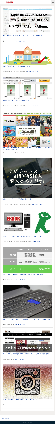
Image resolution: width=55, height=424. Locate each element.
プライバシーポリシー (7, 418)
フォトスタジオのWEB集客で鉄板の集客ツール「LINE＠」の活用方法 (23, 274)
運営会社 (3, 418)
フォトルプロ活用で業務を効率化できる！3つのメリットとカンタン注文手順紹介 (26, 354)
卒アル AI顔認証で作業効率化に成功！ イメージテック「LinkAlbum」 (23, 35)
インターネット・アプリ (19, 41)
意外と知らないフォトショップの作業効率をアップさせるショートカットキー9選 (26, 319)
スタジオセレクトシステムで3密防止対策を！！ (17, 100)
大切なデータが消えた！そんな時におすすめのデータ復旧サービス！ (23, 236)
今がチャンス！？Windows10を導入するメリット (17, 199)
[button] (53, 2)
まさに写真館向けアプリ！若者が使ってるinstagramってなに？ (21, 399)
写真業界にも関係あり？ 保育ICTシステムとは (17, 66)
